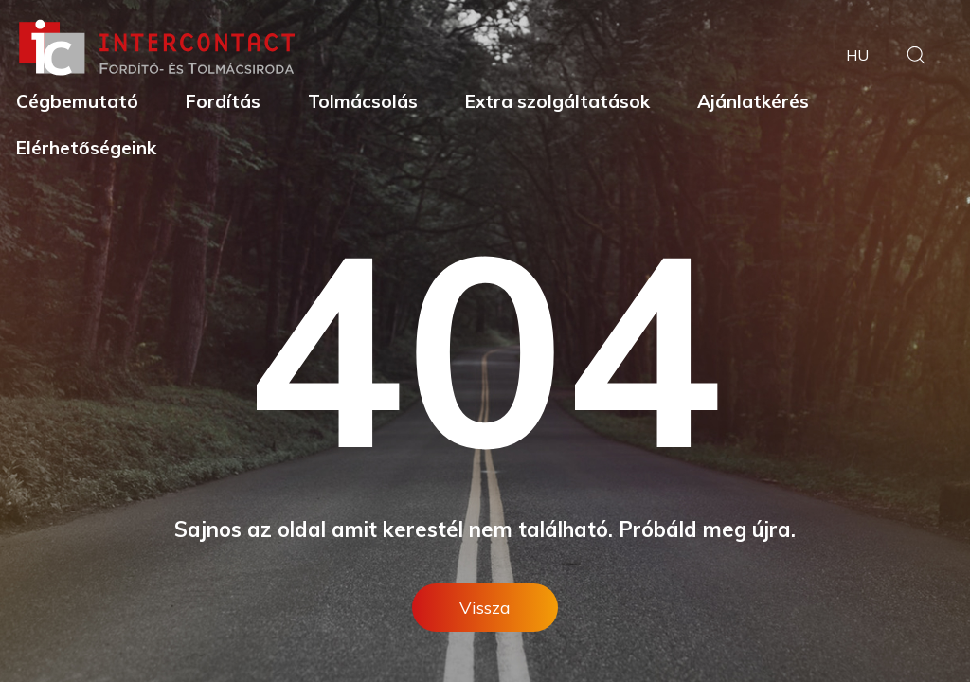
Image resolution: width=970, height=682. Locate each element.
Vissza (485, 608)
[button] (916, 57)
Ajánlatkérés (753, 101)
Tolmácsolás (363, 101)
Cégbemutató (77, 101)
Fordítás (223, 101)
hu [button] (857, 54)
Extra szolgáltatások (557, 101)
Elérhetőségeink (86, 147)
